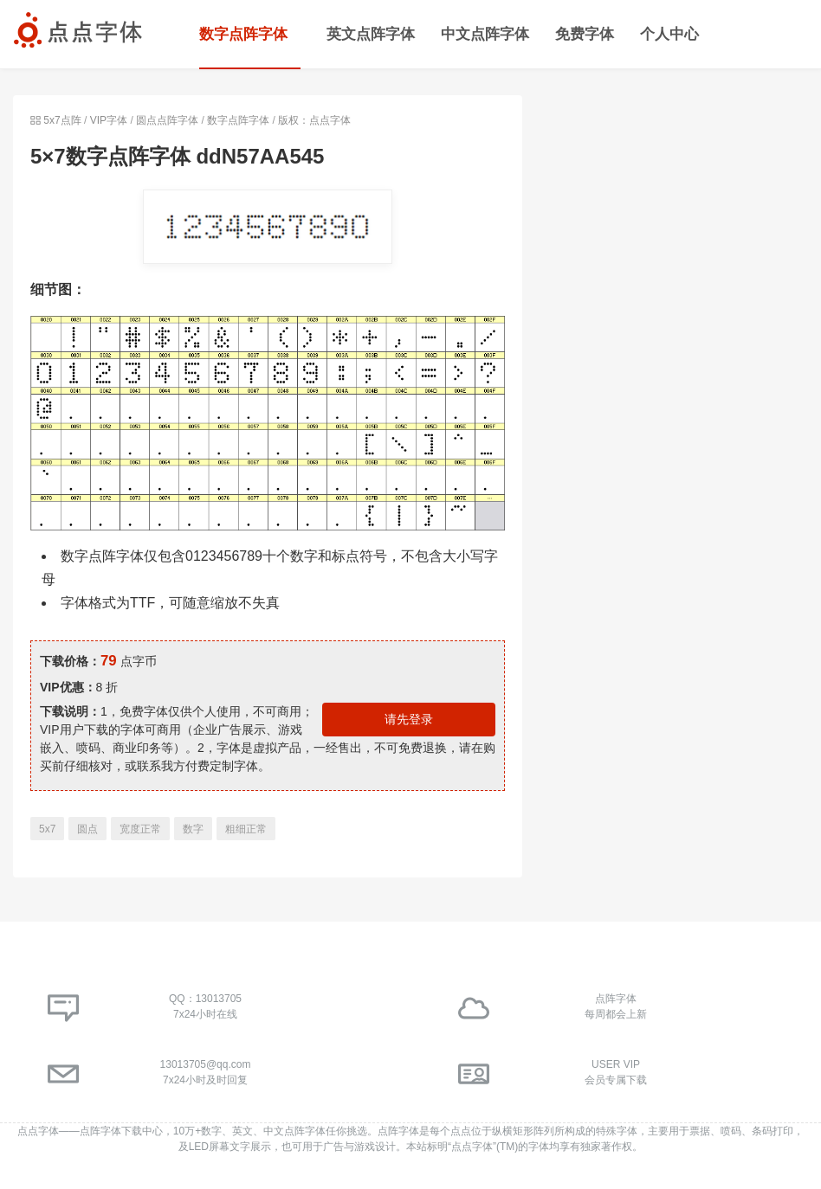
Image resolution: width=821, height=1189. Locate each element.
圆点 (87, 829)
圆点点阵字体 (167, 120)
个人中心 (669, 34)
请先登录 (409, 719)
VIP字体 (108, 120)
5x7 (47, 829)
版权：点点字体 (314, 120)
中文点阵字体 (485, 34)
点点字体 (38, 1131)
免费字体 (584, 34)
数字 (193, 829)
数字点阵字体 (243, 34)
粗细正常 (246, 829)
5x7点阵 (62, 120)
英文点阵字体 (370, 34)
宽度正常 (140, 829)
